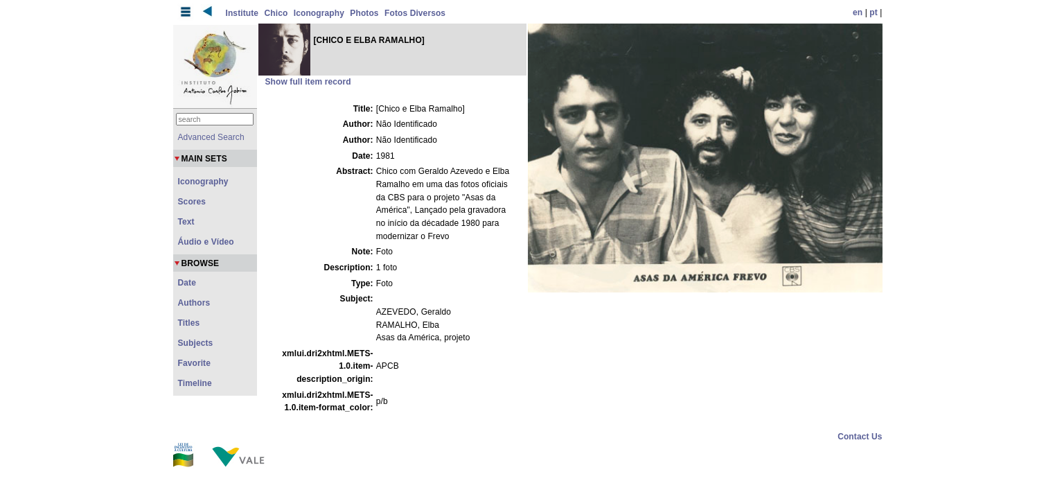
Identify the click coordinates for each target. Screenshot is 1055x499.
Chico (276, 13)
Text (186, 222)
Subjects (195, 343)
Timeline (195, 383)
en (857, 12)
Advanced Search (211, 137)
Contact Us (859, 436)
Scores (192, 202)
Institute (242, 13)
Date (187, 283)
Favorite (194, 363)
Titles (189, 323)
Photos (364, 13)
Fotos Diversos (414, 13)
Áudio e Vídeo (206, 242)
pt (873, 12)
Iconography (319, 13)
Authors (194, 303)
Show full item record (308, 82)
